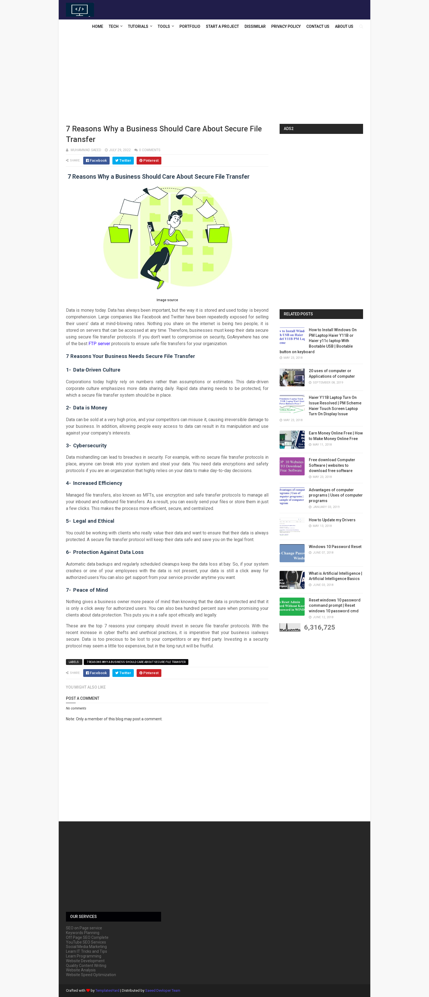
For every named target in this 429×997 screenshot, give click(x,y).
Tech (114, 26)
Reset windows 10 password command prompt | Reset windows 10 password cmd (335, 605)
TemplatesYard (107, 990)
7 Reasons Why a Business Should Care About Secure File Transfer (136, 662)
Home (97, 26)
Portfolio (189, 26)
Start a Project (222, 26)
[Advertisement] (214, 79)
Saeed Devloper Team (162, 990)
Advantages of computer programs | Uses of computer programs (336, 495)
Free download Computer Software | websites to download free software (332, 465)
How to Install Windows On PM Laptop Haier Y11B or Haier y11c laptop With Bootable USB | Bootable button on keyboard (318, 341)
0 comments (149, 150)
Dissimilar (255, 26)
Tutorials (138, 26)
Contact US (317, 26)
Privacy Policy (286, 26)
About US (344, 26)
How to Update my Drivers (332, 520)
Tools (164, 26)
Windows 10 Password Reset (335, 546)
